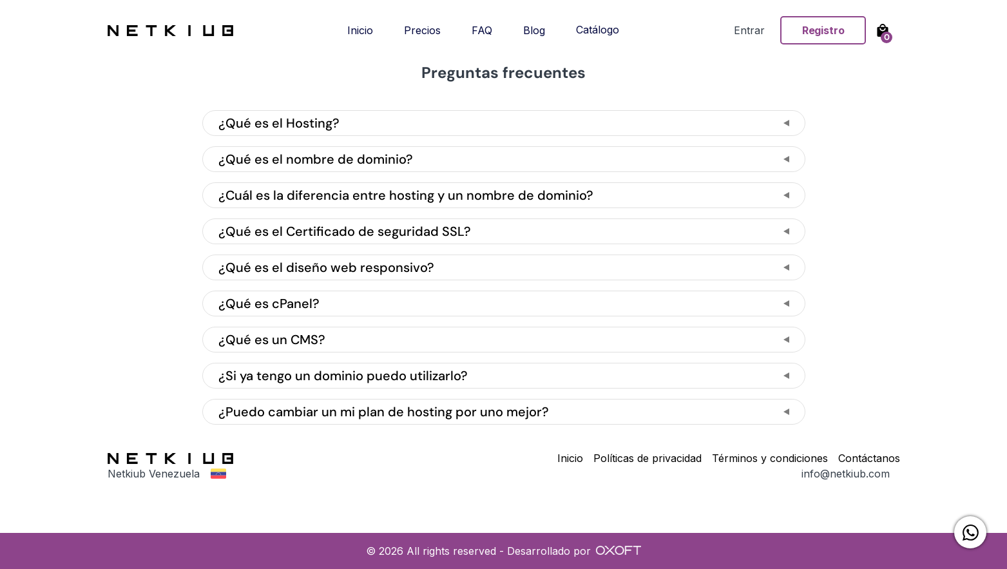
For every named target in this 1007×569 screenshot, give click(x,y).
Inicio (360, 30)
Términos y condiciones (770, 458)
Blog (534, 30)
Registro (823, 30)
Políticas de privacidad (647, 458)
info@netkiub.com (845, 473)
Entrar (749, 30)
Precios (422, 30)
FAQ (482, 30)
